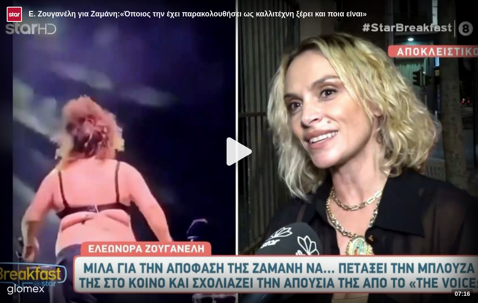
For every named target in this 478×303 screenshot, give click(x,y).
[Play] (239, 151)
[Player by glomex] (26, 290)
